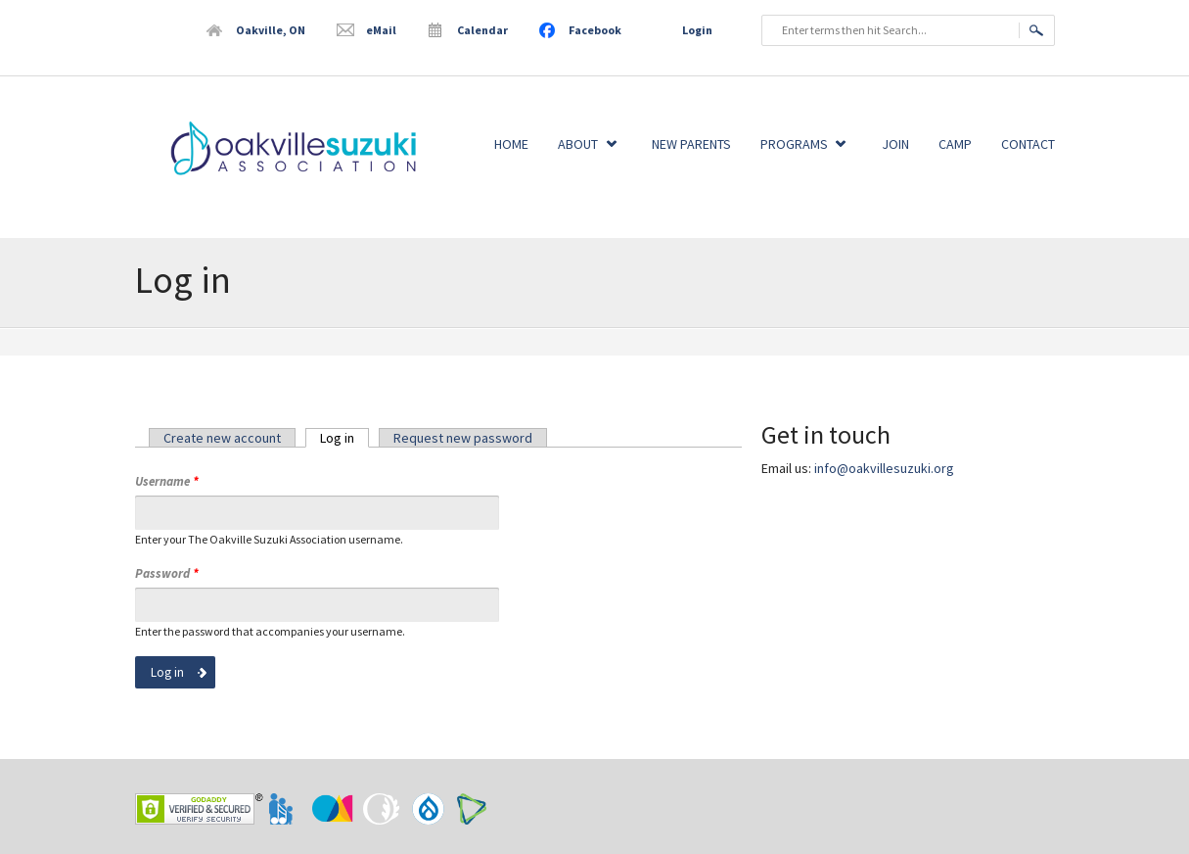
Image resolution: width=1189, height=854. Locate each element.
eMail (381, 30)
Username (167, 481)
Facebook (595, 30)
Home (511, 144)
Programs (794, 144)
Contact (1028, 144)
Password (167, 573)
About (578, 144)
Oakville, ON (270, 30)
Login (697, 30)
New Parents (691, 144)
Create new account (222, 438)
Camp (955, 144)
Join (895, 144)
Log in (344, 438)
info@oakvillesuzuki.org (884, 468)
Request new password (462, 438)
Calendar (482, 30)
